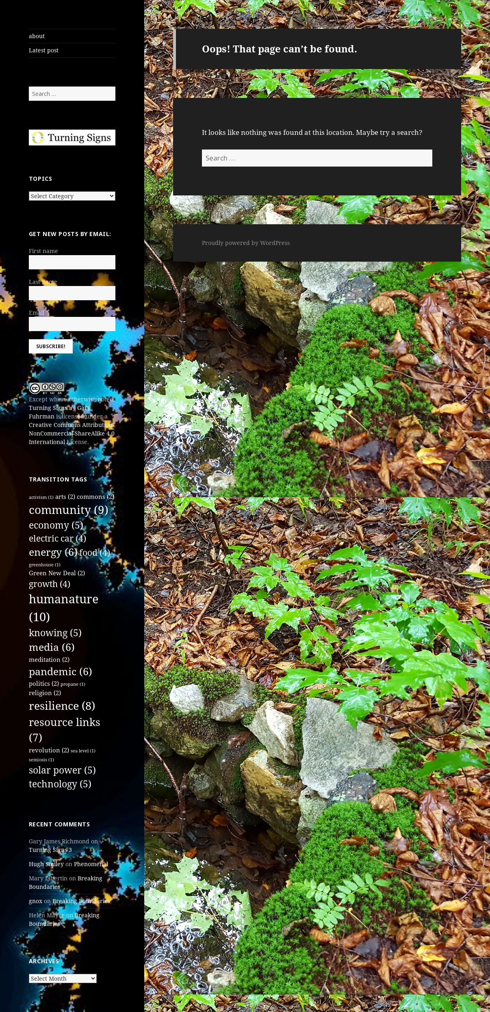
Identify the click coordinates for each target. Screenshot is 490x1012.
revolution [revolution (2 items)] (49, 750)
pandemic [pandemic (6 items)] (60, 671)
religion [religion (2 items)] (45, 693)
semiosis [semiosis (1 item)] (41, 760)
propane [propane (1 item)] (73, 684)
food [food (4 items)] (94, 552)
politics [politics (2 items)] (44, 683)
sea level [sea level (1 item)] (83, 751)
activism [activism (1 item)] (41, 497)
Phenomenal (91, 864)
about (37, 36)
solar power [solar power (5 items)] (62, 770)
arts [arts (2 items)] (65, 496)
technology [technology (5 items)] (60, 784)
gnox (35, 901)
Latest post (44, 50)
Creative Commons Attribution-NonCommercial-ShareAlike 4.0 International (72, 433)
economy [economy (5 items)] (56, 525)
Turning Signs (48, 408)
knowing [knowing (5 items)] (55, 632)
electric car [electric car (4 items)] (57, 538)
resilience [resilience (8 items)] (62, 705)
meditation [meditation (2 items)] (49, 659)
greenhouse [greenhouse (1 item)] (45, 565)
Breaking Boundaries (81, 901)
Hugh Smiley (46, 864)
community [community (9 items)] (68, 509)
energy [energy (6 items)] (53, 552)
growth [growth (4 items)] (49, 583)
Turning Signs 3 (50, 850)
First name (43, 251)
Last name (43, 282)
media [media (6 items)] (52, 647)
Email (39, 312)
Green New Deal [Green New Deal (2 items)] (57, 573)
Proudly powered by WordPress (246, 243)
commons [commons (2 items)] (95, 496)
